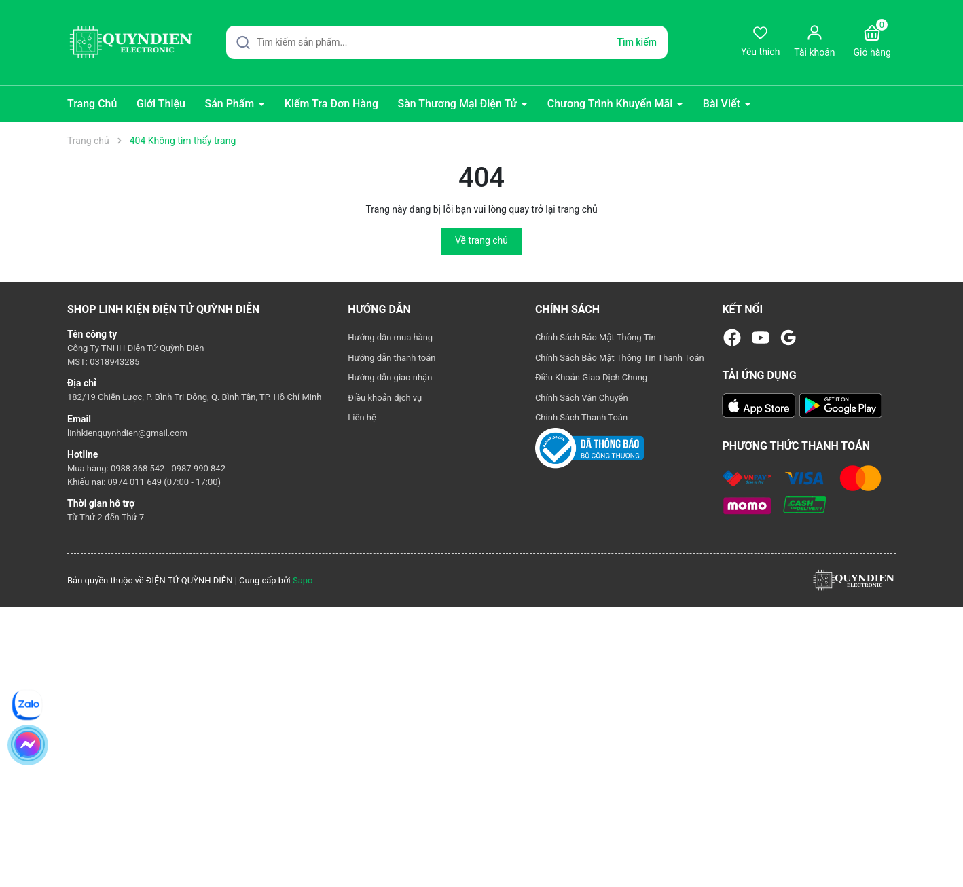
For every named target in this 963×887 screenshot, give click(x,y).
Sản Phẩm (230, 103)
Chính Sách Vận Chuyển (581, 398)
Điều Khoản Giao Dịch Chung (591, 377)
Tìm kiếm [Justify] (636, 42)
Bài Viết (723, 103)
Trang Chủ (92, 103)
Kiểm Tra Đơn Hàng (331, 103)
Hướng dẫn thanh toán (391, 357)
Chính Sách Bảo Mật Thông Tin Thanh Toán (619, 357)
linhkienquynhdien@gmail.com (127, 433)
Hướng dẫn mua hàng (390, 337)
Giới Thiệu (161, 103)
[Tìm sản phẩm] (447, 42)
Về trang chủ (481, 240)
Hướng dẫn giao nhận (390, 377)
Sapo (303, 580)
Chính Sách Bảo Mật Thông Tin (595, 337)
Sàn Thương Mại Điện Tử (458, 103)
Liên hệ (362, 417)
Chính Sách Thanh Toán (581, 417)
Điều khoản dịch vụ (385, 398)
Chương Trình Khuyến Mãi (611, 103)
